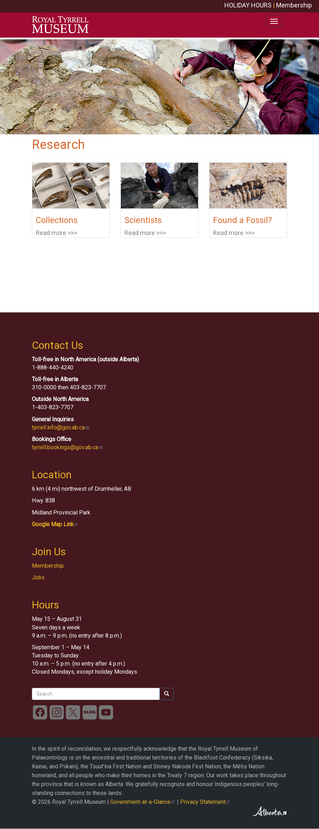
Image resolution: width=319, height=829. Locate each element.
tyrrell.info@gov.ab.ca (61, 427)
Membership (294, 5)
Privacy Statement (205, 802)
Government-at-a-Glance (142, 802)
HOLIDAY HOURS (248, 5)
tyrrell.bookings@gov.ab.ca (67, 447)
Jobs (38, 577)
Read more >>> (56, 233)
